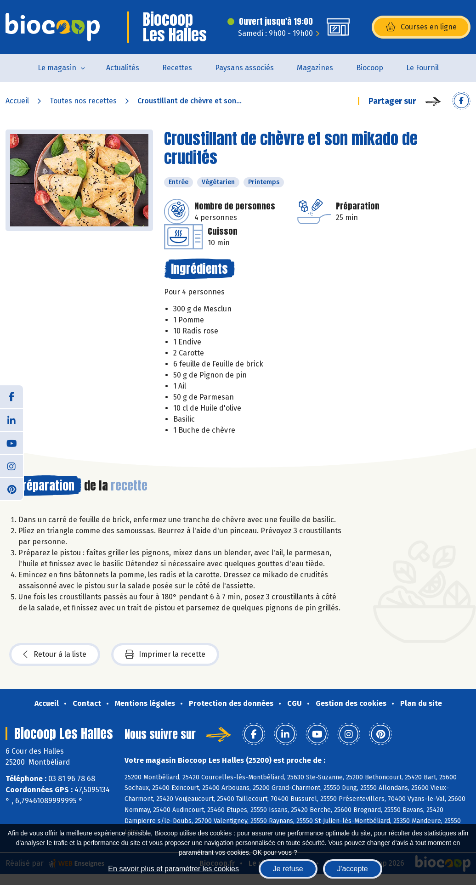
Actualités (122, 67)
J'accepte (352, 869)
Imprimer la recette (165, 654)
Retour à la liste (54, 654)
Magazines (315, 67)
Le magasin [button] (57, 67)
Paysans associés (244, 67)
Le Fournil (422, 67)
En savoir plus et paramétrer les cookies (173, 869)
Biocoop (369, 67)
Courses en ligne (421, 27)
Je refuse (288, 869)
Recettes (177, 67)
